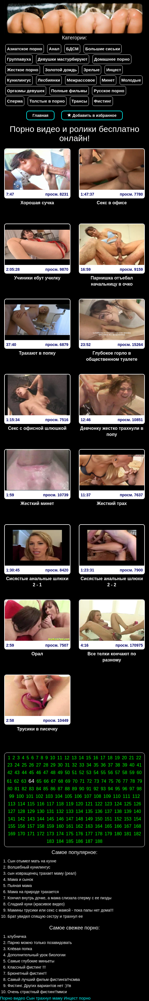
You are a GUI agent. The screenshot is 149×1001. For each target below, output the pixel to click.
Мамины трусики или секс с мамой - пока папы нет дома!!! (60, 910)
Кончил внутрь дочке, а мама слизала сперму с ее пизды (60, 898)
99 (11, 796)
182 (137, 833)
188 (99, 841)
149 (89, 819)
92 (96, 788)
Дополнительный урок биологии (36, 955)
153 (127, 819)
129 (31, 811)
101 (30, 796)
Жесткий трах (112, 503)
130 (40, 811)
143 (31, 819)
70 (74, 781)
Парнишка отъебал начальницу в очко (112, 281)
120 (79, 803)
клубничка (17, 936)
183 (50, 841)
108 (97, 796)
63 (23, 781)
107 (88, 796)
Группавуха (19, 59)
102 (39, 796)
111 (126, 796)
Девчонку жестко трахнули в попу (111, 431)
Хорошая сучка (37, 202)
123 (108, 803)
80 (9, 788)
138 (118, 811)
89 (74, 788)
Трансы (79, 101)
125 (127, 803)
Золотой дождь (61, 69)
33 (81, 765)
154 (137, 819)
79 (139, 781)
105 (68, 796)
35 (96, 765)
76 (117, 781)
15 (88, 757)
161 (70, 826)
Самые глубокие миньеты (31, 961)
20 (124, 757)
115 (31, 803)
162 (79, 826)
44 (24, 772)
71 (82, 781)
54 (96, 772)
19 (117, 757)
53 (88, 772)
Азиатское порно (24, 48)
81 (17, 788)
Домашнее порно (112, 59)
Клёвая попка (20, 949)
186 (79, 841)
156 (21, 826)
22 (138, 757)
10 (52, 757)
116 (40, 803)
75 (110, 781)
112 (136, 796)
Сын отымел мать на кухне (32, 861)
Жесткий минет (37, 503)
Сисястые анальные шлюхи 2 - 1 (37, 581)
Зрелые (92, 69)
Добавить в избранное (92, 115)
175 (70, 833)
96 (124, 788)
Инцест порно (77, 998)
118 (60, 803)
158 (40, 826)
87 (60, 788)
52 (81, 772)
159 (50, 826)
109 (107, 796)
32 (74, 765)
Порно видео (12, 998)
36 (103, 765)
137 (108, 811)
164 (99, 826)
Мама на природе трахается (33, 892)
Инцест (113, 69)
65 (39, 781)
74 (103, 781)
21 (131, 757)
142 (21, 819)
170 (21, 833)
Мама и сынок (20, 879)
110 (116, 796)
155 (11, 826)
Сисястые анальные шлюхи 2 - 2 (112, 581)
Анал (54, 48)
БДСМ (72, 48)
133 (70, 811)
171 (31, 833)
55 (103, 772)
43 (17, 772)
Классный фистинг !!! (27, 967)
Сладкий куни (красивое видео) (36, 904)
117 (50, 803)
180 (118, 833)
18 (110, 757)
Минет (108, 80)
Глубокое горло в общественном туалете (111, 356)
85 (45, 788)
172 (40, 833)
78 (132, 781)
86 (53, 788)
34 (88, 765)
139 (127, 811)
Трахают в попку (37, 353)
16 (95, 757)
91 (88, 788)
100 (20, 796)
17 (102, 757)
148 (79, 819)
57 (117, 772)
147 (70, 819)
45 (31, 772)
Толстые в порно (47, 101)
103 (49, 796)
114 (21, 803)
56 (110, 772)
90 (81, 788)
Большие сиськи (102, 48)
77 (125, 781)
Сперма (15, 101)
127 (11, 811)
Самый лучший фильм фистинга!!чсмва (44, 979)
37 (110, 765)
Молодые (131, 80)
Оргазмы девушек (25, 90)
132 (60, 811)
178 (99, 833)
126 (137, 803)
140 (137, 811)
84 (38, 788)
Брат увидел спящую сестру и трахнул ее (45, 916)
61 (9, 781)
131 (50, 811)
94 (110, 788)
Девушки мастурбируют (62, 59)
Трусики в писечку (37, 729)
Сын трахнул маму (44, 998)
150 (99, 819)
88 (67, 788)
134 (79, 811)
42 (9, 772)
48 (53, 772)
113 (11, 803)
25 (24, 765)
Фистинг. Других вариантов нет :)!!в (39, 986)
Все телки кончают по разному (111, 657)
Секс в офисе (112, 202)
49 (60, 772)
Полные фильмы (69, 90)
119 (70, 803)
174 (60, 833)
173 (50, 833)
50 (67, 772)
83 (31, 788)
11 (59, 757)
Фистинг (102, 101)
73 (96, 781)
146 (60, 819)
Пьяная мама (20, 886)
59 (131, 772)
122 (99, 803)
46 (38, 772)
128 (21, 811)
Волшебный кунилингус (29, 867)
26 (31, 765)
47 (45, 772)
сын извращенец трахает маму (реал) (42, 873)
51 (74, 772)
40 (131, 765)
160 (60, 826)
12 (66, 757)
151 (108, 819)
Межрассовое (81, 80)
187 (89, 841)
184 (60, 841)
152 (118, 819)
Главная (40, 115)
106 (78, 796)
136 (99, 811)
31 (67, 765)
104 (59, 796)
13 (74, 757)
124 (118, 803)
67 (53, 781)
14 (81, 757)
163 (89, 826)
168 (137, 826)
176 (79, 833)
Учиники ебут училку (37, 278)
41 (139, 765)
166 (118, 826)
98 (139, 788)
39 (124, 765)
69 (67, 781)
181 (127, 833)
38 (117, 765)
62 (16, 781)
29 (53, 765)
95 (117, 788)
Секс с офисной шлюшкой (37, 428)
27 (38, 765)
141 (11, 819)
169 (11, 833)
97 (131, 788)
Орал (37, 653)
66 (46, 781)
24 (17, 765)
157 (31, 826)
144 (40, 819)
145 (50, 819)
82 (24, 788)
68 (60, 781)
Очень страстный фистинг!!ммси (37, 992)
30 (60, 765)
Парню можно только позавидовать (40, 943)
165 (108, 826)
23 (9, 765)
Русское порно (109, 90)
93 (103, 788)
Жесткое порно (22, 69)
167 (127, 826)
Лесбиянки (49, 80)
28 (45, 765)
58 (124, 772)
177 (89, 833)
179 (108, 833)
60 (139, 772)
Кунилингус (19, 80)
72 (89, 781)
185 (70, 841)
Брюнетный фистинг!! (27, 973)
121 (89, 803)
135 (89, 811)
